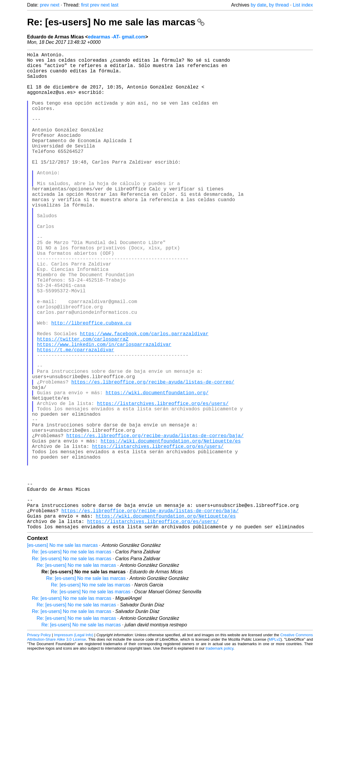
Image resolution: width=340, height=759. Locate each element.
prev (44, 4)
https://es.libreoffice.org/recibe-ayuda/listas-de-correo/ (152, 455)
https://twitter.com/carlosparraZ (82, 403)
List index (303, 4)
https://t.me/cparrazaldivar (75, 416)
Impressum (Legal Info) (73, 741)
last (114, 4)
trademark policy (219, 754)
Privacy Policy (39, 741)
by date (258, 4)
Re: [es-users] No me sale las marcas (116, 22)
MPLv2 (275, 745)
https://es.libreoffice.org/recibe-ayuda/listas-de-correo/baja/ (155, 521)
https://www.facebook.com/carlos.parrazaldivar (144, 396)
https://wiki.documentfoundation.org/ (157, 468)
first (85, 4)
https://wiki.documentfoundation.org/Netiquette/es (171, 527)
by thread (279, 4)
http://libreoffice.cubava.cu (91, 383)
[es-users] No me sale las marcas (62, 651)
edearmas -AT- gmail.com (116, 36)
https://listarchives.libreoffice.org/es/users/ (163, 482)
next (54, 4)
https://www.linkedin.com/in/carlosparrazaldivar (104, 409)
